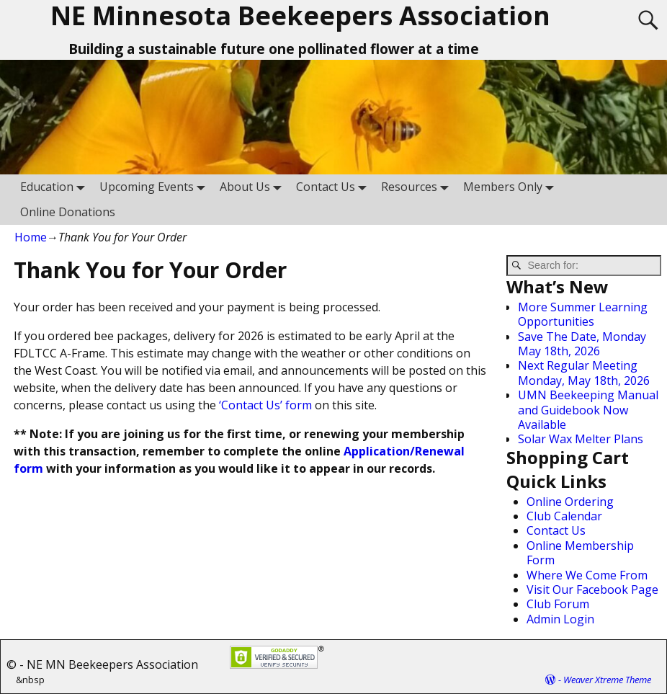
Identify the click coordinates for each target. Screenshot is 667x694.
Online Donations (67, 212)
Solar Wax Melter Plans (580, 439)
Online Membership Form (580, 553)
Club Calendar (564, 516)
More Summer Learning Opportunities (583, 314)
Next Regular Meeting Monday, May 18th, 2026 (584, 372)
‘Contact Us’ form (265, 405)
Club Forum (558, 604)
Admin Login (560, 619)
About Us (253, 187)
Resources (418, 187)
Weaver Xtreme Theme (607, 679)
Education (55, 187)
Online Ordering (570, 502)
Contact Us (334, 187)
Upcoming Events (155, 187)
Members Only (511, 187)
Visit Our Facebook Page (592, 589)
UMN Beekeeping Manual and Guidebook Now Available (588, 409)
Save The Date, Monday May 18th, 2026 (582, 344)
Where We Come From (587, 575)
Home (30, 237)
